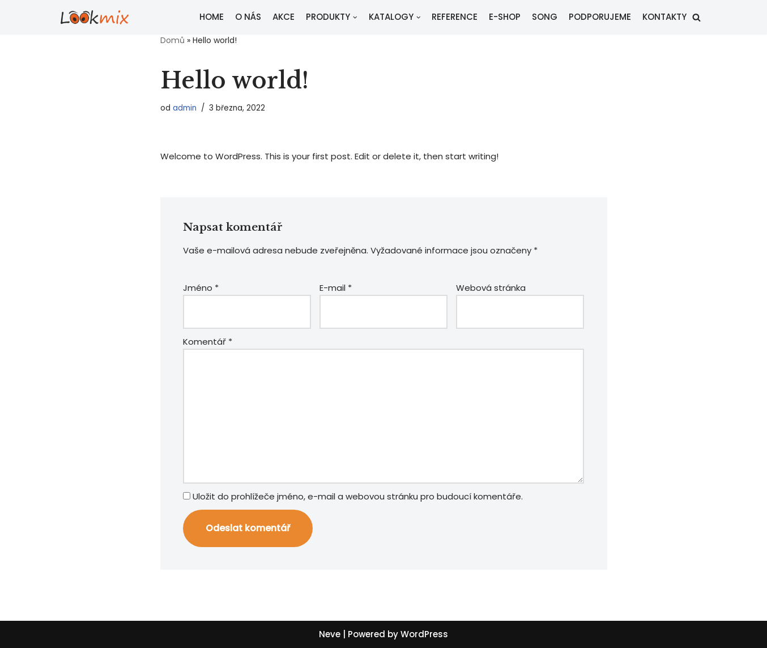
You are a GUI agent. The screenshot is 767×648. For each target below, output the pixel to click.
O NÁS (248, 17)
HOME (211, 17)
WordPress (424, 634)
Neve (329, 634)
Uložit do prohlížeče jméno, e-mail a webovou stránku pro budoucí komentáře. (358, 496)
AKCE (283, 17)
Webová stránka (491, 288)
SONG (544, 17)
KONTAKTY (664, 17)
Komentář (207, 342)
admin (185, 108)
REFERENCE (455, 17)
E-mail (335, 288)
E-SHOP (505, 17)
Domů (172, 40)
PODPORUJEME (600, 17)
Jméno (201, 288)
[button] (696, 17)
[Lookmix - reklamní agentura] (95, 17)
